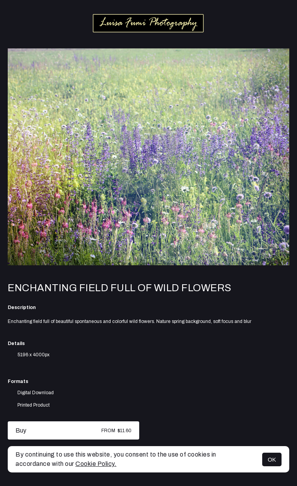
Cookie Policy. (95, 463)
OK (272, 459)
